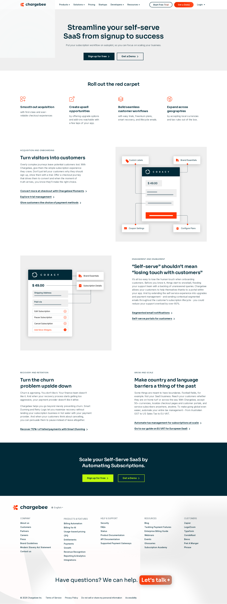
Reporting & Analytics (75, 556)
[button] (57, 507)
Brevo (187, 539)
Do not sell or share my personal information (101, 597)
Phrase (187, 547)
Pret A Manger (191, 543)
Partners (24, 531)
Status (104, 531)
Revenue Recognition (75, 552)
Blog (146, 523)
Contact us (25, 551)
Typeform (189, 531)
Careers (24, 535)
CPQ (66, 535)
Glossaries (149, 543)
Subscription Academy (155, 547)
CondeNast (190, 535)
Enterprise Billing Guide (156, 531)
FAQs (103, 527)
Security (105, 523)
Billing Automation (73, 523)
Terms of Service (54, 597)
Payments (69, 543)
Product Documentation (113, 535)
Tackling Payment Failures (157, 527)
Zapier (187, 523)
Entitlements (70, 539)
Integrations (70, 560)
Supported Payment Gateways (116, 543)
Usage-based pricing (74, 531)
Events (147, 539)
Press (23, 539)
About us (24, 523)
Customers (25, 527)
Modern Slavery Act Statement (35, 547)
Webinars (149, 535)
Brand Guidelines (29, 543)
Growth (67, 548)
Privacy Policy (71, 597)
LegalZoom (189, 527)
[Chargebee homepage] (35, 4)
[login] (201, 4)
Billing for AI (70, 527)
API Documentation (110, 539)
